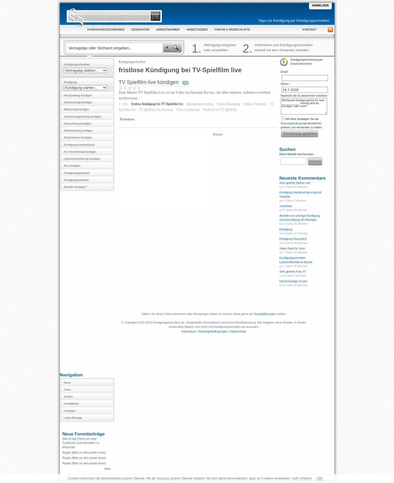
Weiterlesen (127, 119)
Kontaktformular (265, 313)
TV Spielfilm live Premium (156, 109)
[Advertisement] (87, 281)
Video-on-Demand (188, 109)
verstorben (285, 206)
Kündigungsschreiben (132, 61)
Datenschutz (238, 331)
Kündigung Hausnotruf (293, 238)
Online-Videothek (255, 104)
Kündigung (286, 229)
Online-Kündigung (228, 104)
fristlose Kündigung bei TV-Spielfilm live (157, 104)
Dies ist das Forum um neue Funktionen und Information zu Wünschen (81, 443)
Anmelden (320, 5)
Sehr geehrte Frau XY (292, 271)
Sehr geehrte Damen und (294, 182)
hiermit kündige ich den (293, 281)
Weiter (107, 469)
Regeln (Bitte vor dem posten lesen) (84, 452)
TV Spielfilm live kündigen (149, 82)
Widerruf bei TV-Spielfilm (220, 109)
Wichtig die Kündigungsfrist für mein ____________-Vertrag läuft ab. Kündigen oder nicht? (304, 106)
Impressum (189, 331)
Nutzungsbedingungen (294, 123)
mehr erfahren (302, 478)
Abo (125, 104)
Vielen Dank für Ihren (292, 248)
